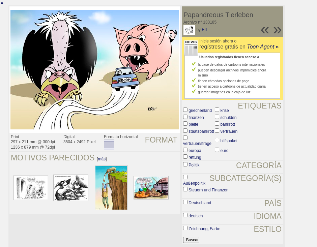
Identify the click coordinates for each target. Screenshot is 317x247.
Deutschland (200, 202)
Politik (194, 165)
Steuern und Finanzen (208, 190)
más (102, 159)
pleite (193, 124)
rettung (195, 157)
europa (195, 150)
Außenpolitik (194, 183)
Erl (204, 29)
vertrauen (228, 131)
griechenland (200, 110)
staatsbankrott (201, 131)
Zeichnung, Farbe (204, 228)
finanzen (196, 117)
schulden (228, 117)
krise (224, 110)
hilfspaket (228, 140)
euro (224, 150)
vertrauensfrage (197, 143)
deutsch (196, 216)
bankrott (227, 124)
